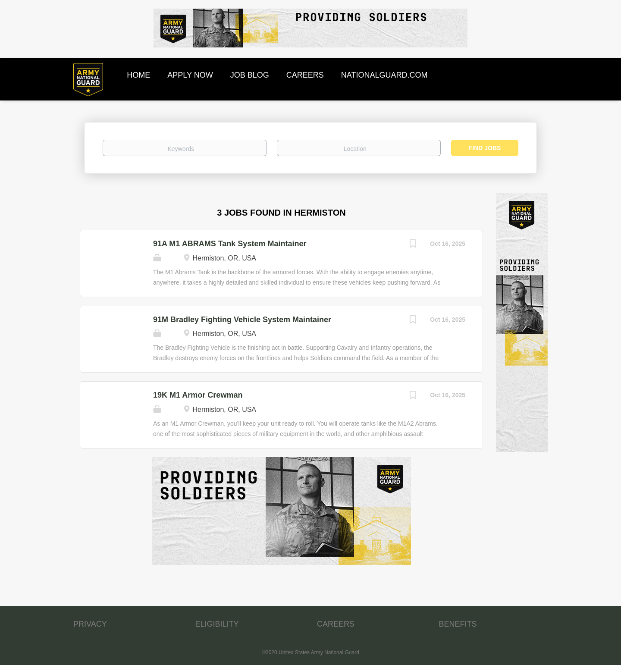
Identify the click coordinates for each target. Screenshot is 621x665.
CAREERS (335, 624)
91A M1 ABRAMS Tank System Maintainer (229, 243)
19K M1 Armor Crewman (197, 395)
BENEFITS (458, 624)
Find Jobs (485, 147)
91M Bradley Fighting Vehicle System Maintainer (242, 319)
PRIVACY (90, 624)
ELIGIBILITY (217, 624)
